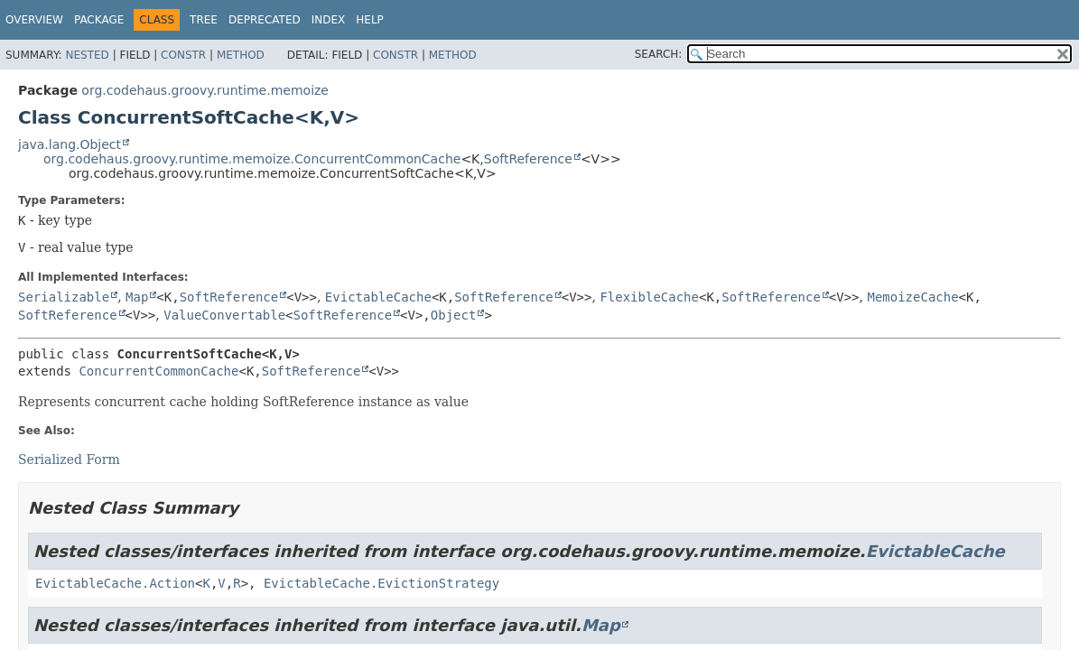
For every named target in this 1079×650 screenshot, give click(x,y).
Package (99, 20)
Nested (86, 55)
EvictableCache (378, 297)
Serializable (63, 297)
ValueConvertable (224, 315)
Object (454, 315)
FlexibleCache (649, 297)
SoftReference (528, 159)
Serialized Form (69, 459)
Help (370, 20)
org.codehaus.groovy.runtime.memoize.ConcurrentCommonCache (251, 159)
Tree (204, 20)
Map (137, 297)
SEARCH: (659, 54)
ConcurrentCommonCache (158, 371)
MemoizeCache (912, 297)
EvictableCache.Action (115, 583)
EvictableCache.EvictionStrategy (381, 583)
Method (241, 55)
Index (329, 20)
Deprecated (264, 20)
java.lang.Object (69, 144)
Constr (183, 55)
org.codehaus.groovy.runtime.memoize (205, 90)
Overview (34, 20)
